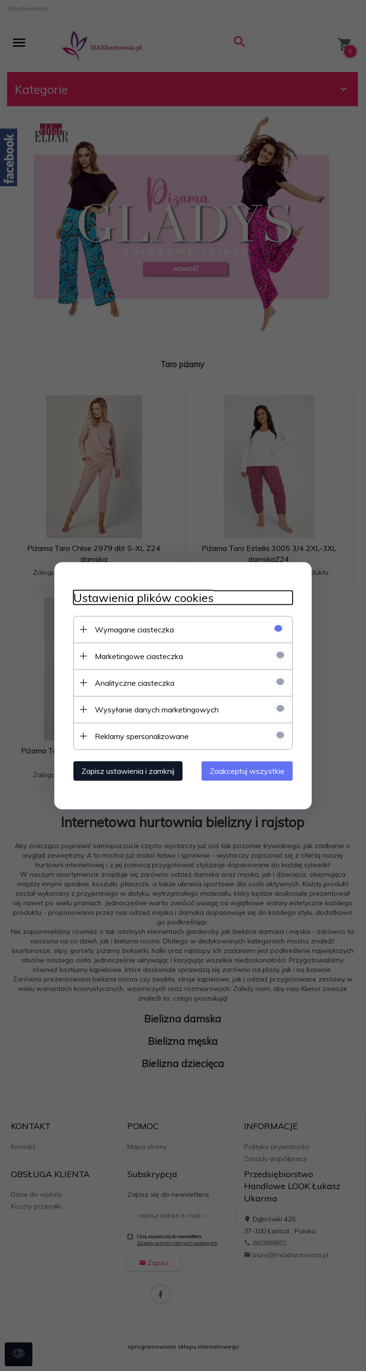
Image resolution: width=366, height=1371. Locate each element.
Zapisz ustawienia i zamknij (127, 770)
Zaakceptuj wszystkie (247, 770)
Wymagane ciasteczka (134, 629)
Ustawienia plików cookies (143, 597)
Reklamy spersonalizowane (142, 736)
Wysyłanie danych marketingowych (157, 709)
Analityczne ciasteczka (134, 682)
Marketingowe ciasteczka (139, 655)
